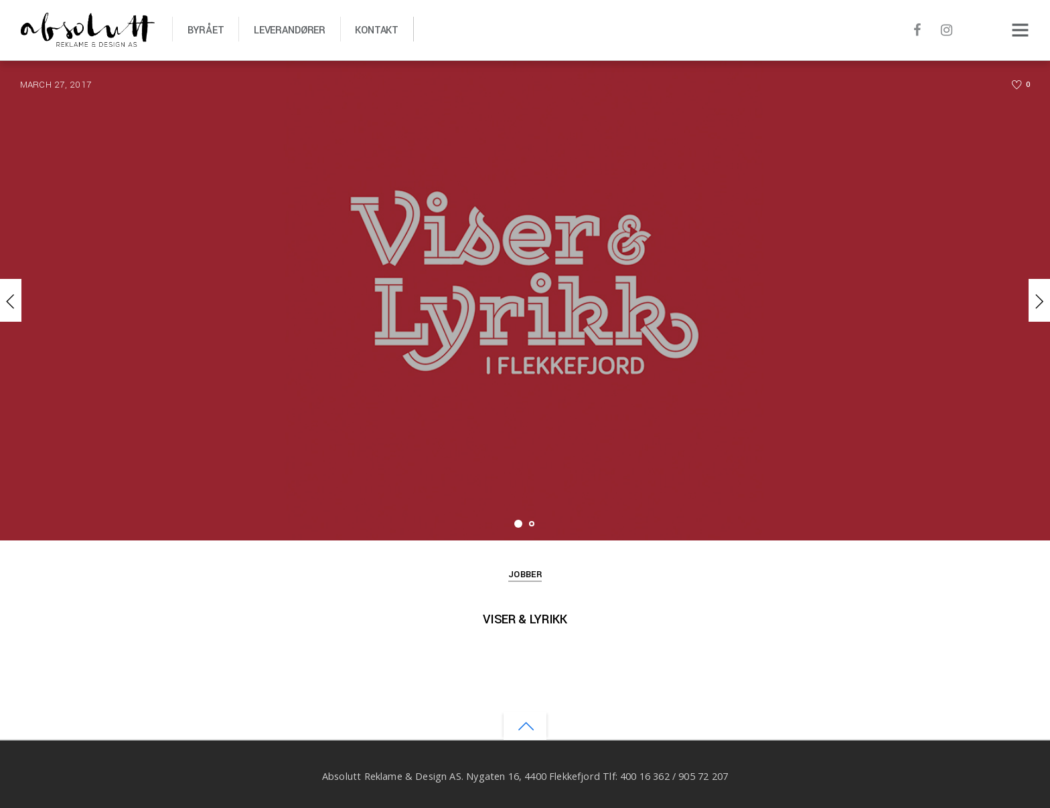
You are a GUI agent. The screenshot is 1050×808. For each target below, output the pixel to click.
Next (1039, 300)
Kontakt (376, 30)
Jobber (525, 574)
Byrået (206, 30)
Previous (10, 300)
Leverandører (289, 30)
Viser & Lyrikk (525, 619)
